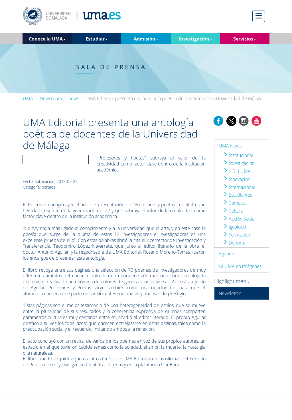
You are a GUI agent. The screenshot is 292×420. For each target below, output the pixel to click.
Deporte (234, 243)
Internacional (239, 187)
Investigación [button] (195, 39)
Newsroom (51, 98)
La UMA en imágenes (240, 266)
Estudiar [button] (97, 39)
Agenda (226, 254)
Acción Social (239, 219)
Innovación (236, 179)
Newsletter (230, 293)
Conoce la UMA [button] (47, 39)
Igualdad (234, 227)
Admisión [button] (146, 39)
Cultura (233, 211)
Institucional (238, 155)
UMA (28, 98)
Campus (234, 203)
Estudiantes (237, 195)
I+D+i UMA (237, 171)
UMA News (230, 146)
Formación (236, 235)
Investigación (239, 163)
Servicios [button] (244, 39)
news (73, 98)
